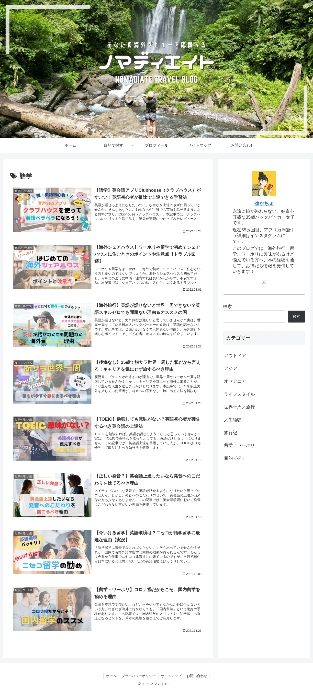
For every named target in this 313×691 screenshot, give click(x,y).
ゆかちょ (264, 203)
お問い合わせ (197, 676)
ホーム (111, 676)
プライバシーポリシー (139, 676)
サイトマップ (171, 676)
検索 (227, 306)
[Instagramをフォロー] (264, 282)
